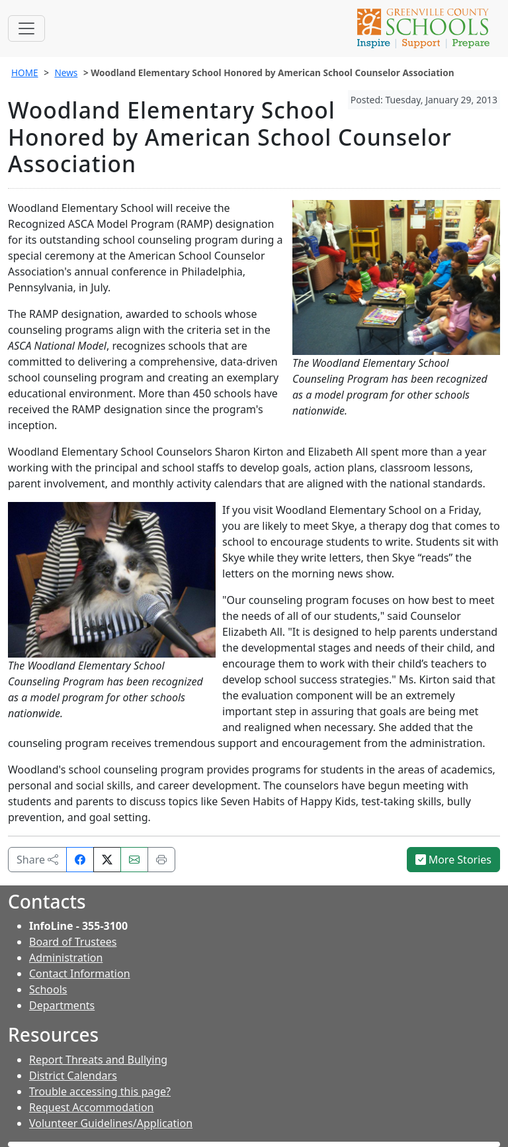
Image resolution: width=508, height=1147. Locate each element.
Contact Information (79, 973)
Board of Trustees (72, 941)
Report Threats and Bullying (98, 1059)
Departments (62, 1005)
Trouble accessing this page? (100, 1091)
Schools (48, 989)
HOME (24, 72)
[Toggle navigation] (26, 28)
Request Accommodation (91, 1107)
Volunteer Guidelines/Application (110, 1123)
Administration (66, 957)
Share (37, 859)
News (65, 72)
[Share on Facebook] (80, 859)
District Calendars (73, 1075)
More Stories (453, 859)
